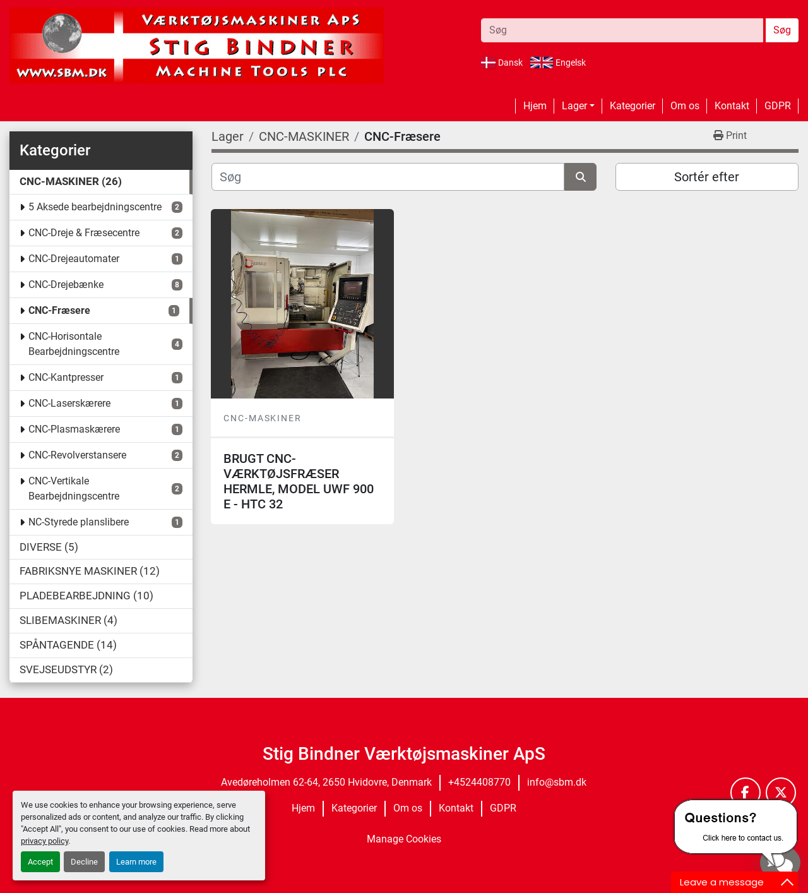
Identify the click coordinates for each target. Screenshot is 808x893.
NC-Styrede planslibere (78, 522)
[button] (578, 106)
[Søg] (387, 177)
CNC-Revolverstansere (77, 455)
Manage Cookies (404, 839)
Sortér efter (706, 176)
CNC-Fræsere (59, 310)
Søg (782, 30)
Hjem (535, 106)
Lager (574, 106)
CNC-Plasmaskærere (74, 429)
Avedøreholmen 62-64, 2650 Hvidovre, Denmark (326, 782)
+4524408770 (479, 782)
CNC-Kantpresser (66, 377)
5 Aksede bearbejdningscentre (95, 207)
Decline (84, 861)
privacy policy (44, 841)
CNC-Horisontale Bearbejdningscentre (73, 343)
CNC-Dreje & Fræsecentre (84, 233)
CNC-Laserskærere (69, 403)
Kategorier (632, 106)
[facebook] (745, 792)
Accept (40, 861)
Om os (684, 106)
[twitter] (781, 792)
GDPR (777, 106)
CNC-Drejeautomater (73, 259)
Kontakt (732, 106)
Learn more (136, 861)
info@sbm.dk (556, 782)
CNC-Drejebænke (66, 285)
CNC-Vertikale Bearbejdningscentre (73, 488)
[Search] (622, 30)
